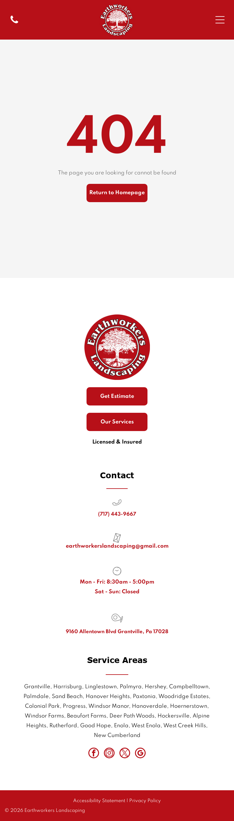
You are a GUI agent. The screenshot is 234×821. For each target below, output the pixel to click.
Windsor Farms (44, 716)
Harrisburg (67, 686)
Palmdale (36, 696)
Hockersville (174, 716)
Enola (121, 725)
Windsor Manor (108, 706)
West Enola (146, 725)
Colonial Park (42, 706)
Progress (74, 706)
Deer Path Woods (131, 716)
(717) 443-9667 (117, 514)
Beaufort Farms (86, 716)
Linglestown (101, 686)
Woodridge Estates (183, 696)
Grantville (37, 686)
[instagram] (109, 754)
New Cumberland (117, 735)
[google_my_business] (140, 754)
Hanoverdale (149, 706)
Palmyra (131, 686)
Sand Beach (67, 696)
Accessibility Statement (99, 800)
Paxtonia (144, 696)
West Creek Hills (184, 725)
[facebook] (93, 754)
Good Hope (95, 725)
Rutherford (63, 725)
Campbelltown (188, 686)
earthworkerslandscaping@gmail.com (117, 546)
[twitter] (124, 754)
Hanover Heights (108, 696)
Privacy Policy (145, 800)
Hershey (155, 686)
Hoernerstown (188, 706)
